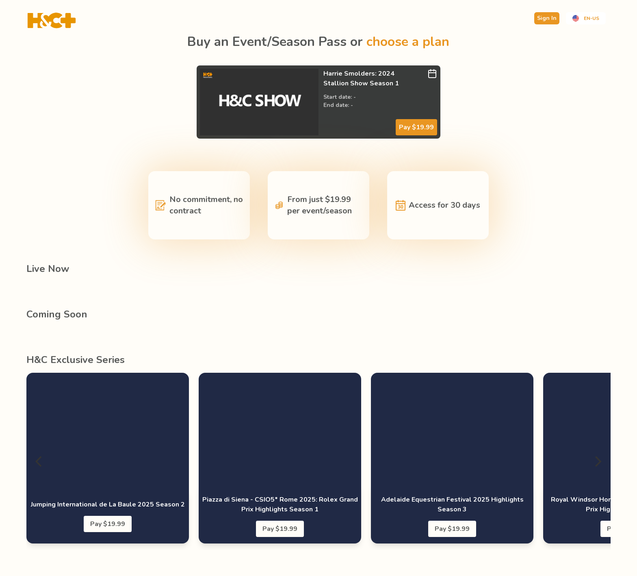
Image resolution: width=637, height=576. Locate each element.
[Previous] (39, 461)
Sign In (547, 18)
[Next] (598, 461)
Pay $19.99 (416, 127)
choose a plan (407, 41)
